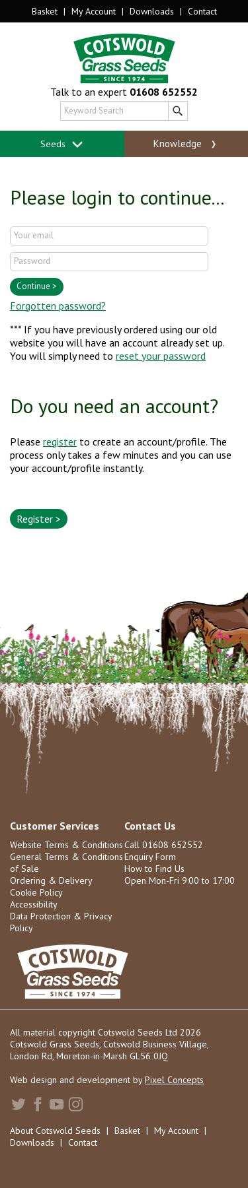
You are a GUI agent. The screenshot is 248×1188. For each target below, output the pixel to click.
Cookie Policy (36, 892)
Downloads (152, 11)
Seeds (61, 144)
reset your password (161, 355)
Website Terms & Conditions (66, 845)
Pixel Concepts (174, 1080)
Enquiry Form (150, 857)
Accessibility (34, 904)
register (60, 441)
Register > (39, 518)
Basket (45, 11)
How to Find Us (154, 868)
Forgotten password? (58, 305)
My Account (93, 11)
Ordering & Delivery (51, 880)
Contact (202, 11)
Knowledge (186, 143)
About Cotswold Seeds (55, 1131)
